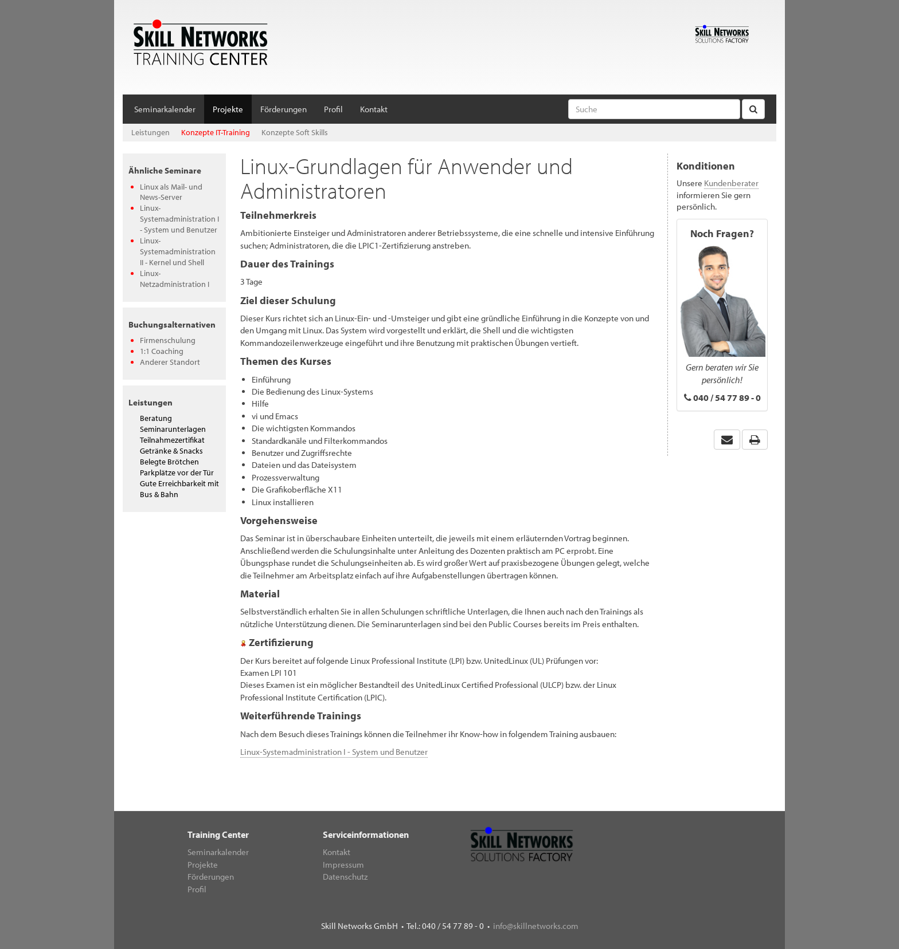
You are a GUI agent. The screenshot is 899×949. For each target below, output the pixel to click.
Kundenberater (731, 183)
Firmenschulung (168, 340)
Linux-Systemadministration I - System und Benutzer (179, 219)
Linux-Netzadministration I (174, 278)
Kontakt (374, 109)
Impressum (343, 864)
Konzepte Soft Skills (294, 132)
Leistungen (150, 132)
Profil (333, 109)
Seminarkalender (165, 109)
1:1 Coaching (161, 351)
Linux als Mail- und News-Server (171, 192)
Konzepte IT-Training (215, 132)
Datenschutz (345, 876)
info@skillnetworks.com (536, 925)
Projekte (228, 109)
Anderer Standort (170, 362)
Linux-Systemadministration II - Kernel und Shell (178, 251)
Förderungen (283, 109)
